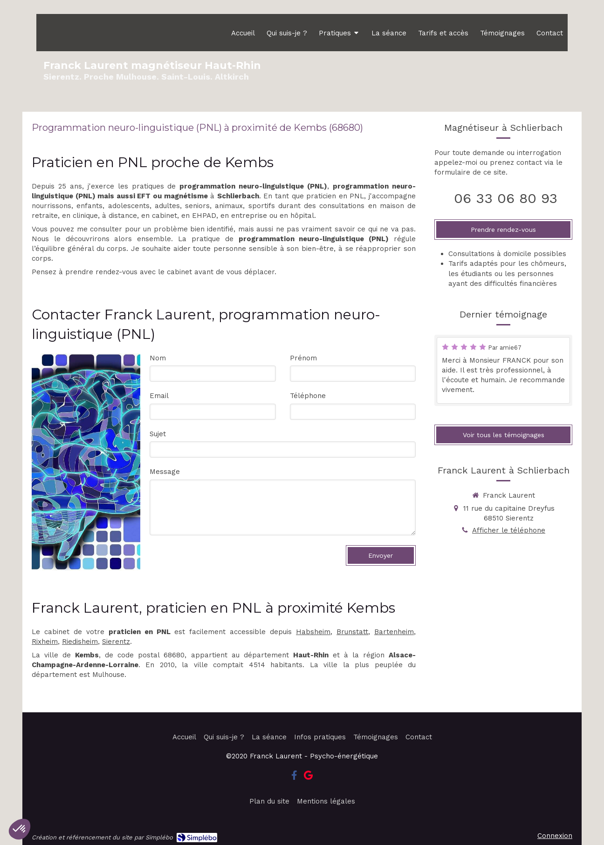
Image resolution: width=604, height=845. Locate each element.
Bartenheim (394, 632)
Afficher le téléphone (508, 530)
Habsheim (313, 632)
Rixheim (45, 641)
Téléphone (308, 396)
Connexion (554, 835)
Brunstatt (352, 632)
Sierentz (116, 641)
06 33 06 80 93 (505, 198)
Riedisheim (80, 641)
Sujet (158, 434)
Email (159, 396)
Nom (158, 358)
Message (165, 471)
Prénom (303, 358)
